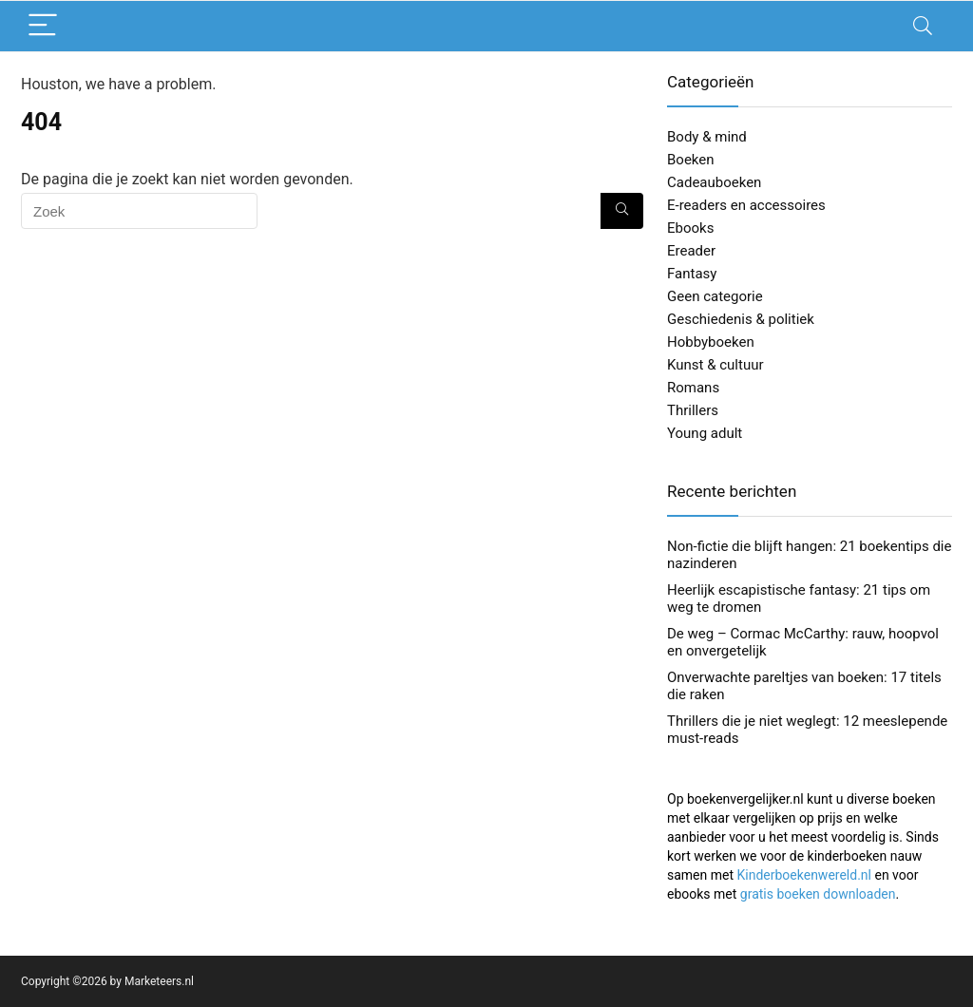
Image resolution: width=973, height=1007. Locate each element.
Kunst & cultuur (715, 364)
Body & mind (707, 136)
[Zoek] (622, 211)
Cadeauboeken (714, 182)
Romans (693, 387)
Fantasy (691, 273)
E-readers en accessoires (746, 205)
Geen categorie (715, 296)
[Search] (922, 26)
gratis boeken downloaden (818, 894)
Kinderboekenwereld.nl (804, 875)
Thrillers (692, 410)
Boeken (691, 159)
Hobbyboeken (710, 342)
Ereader (691, 250)
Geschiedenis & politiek (740, 319)
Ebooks (690, 228)
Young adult (704, 433)
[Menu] (44, 26)
